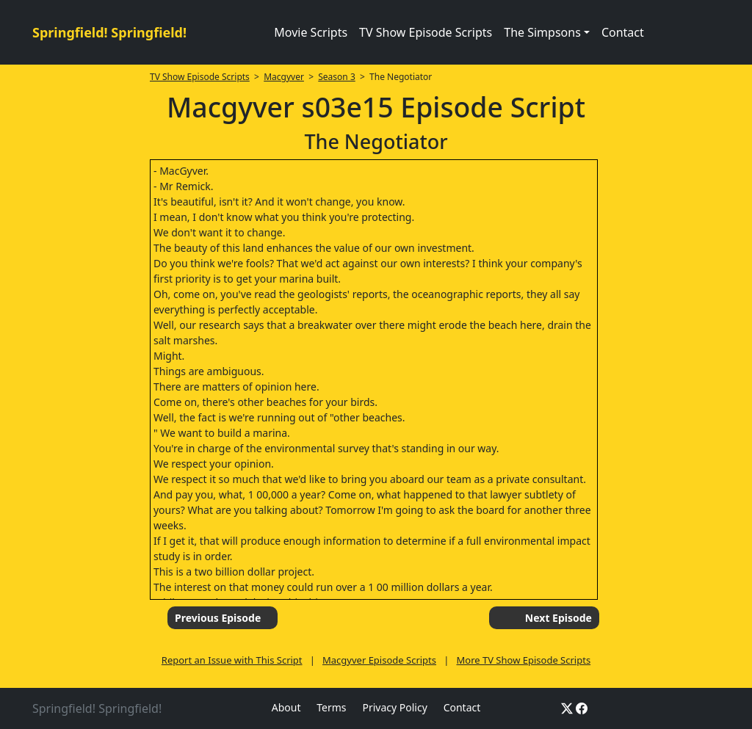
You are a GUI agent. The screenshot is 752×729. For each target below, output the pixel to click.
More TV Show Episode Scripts (523, 660)
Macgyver (284, 76)
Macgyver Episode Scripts (379, 660)
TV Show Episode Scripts (425, 32)
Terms (331, 707)
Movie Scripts (310, 32)
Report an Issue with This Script (232, 660)
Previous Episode (218, 618)
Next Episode (558, 618)
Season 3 (336, 76)
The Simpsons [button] (542, 32)
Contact (622, 32)
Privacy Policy (394, 707)
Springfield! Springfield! (109, 32)
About (286, 707)
